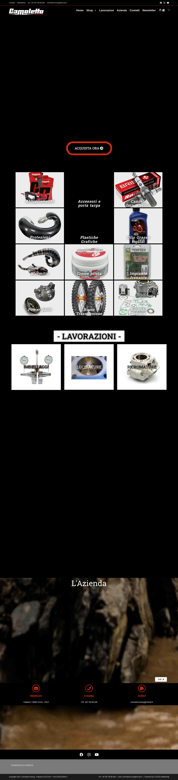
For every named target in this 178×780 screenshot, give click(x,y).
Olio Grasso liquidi (138, 239)
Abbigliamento (39, 201)
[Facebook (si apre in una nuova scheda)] (161, 2)
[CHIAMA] (89, 688)
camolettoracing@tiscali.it (57, 3)
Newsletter (21, 3)
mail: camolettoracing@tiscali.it (130, 777)
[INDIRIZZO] (36, 688)
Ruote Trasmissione (89, 311)
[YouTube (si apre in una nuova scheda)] (167, 2)
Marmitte (40, 273)
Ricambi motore (138, 311)
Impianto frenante (138, 275)
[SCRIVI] (142, 688)
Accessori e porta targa (89, 203)
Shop (91, 10)
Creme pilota (89, 273)
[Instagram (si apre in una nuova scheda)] (164, 2)
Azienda (122, 10)
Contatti (12, 3)
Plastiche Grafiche (89, 239)
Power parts (40, 309)
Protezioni (40, 237)
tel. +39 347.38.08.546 (36, 3)
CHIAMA (89, 695)
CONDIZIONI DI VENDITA (22, 765)
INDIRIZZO (36, 695)
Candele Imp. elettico (138, 203)
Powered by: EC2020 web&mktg (156, 777)
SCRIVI (142, 695)
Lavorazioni (106, 10)
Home (80, 10)
